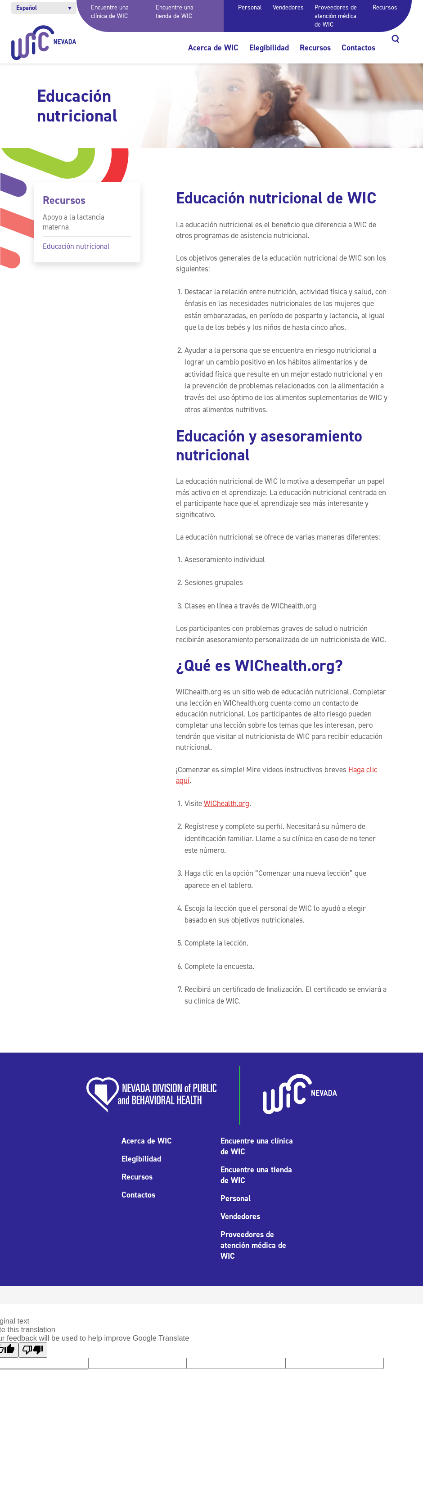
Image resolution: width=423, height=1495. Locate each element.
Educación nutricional (76, 246)
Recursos (385, 7)
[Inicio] (43, 42)
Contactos (358, 47)
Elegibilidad (269, 47)
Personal (250, 7)
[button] (43, 8)
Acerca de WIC (213, 47)
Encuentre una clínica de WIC (110, 11)
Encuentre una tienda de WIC (175, 11)
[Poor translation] (32, 1350)
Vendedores (288, 7)
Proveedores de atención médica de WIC (336, 16)
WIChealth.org (226, 803)
